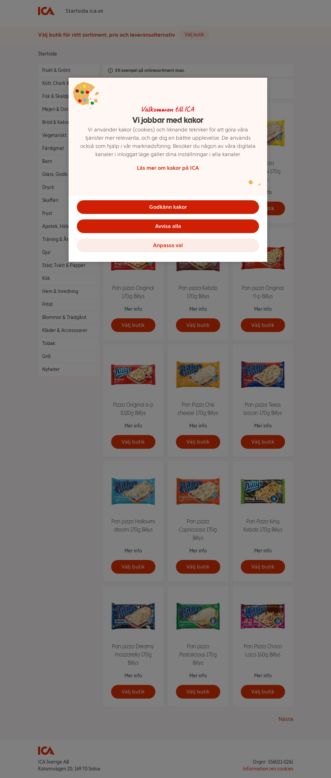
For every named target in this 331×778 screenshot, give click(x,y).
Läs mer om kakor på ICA (168, 168)
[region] (168, 170)
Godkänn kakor (168, 207)
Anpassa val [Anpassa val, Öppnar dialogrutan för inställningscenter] (168, 245)
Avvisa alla (168, 226)
